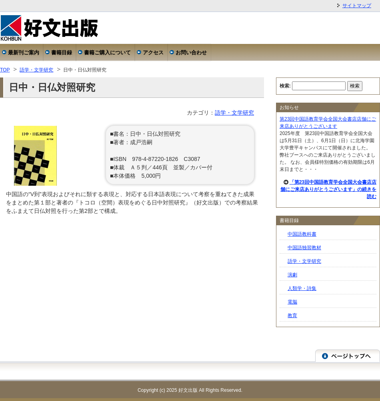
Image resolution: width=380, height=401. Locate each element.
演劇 (292, 275)
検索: (285, 86)
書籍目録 (61, 53)
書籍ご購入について (107, 53)
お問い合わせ (191, 53)
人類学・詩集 (302, 288)
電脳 (292, 302)
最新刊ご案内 (23, 53)
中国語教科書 (302, 234)
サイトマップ (356, 5)
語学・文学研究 (36, 70)
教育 (292, 315)
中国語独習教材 (304, 247)
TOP (5, 70)
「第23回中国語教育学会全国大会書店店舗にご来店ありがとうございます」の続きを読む (328, 189)
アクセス (153, 53)
